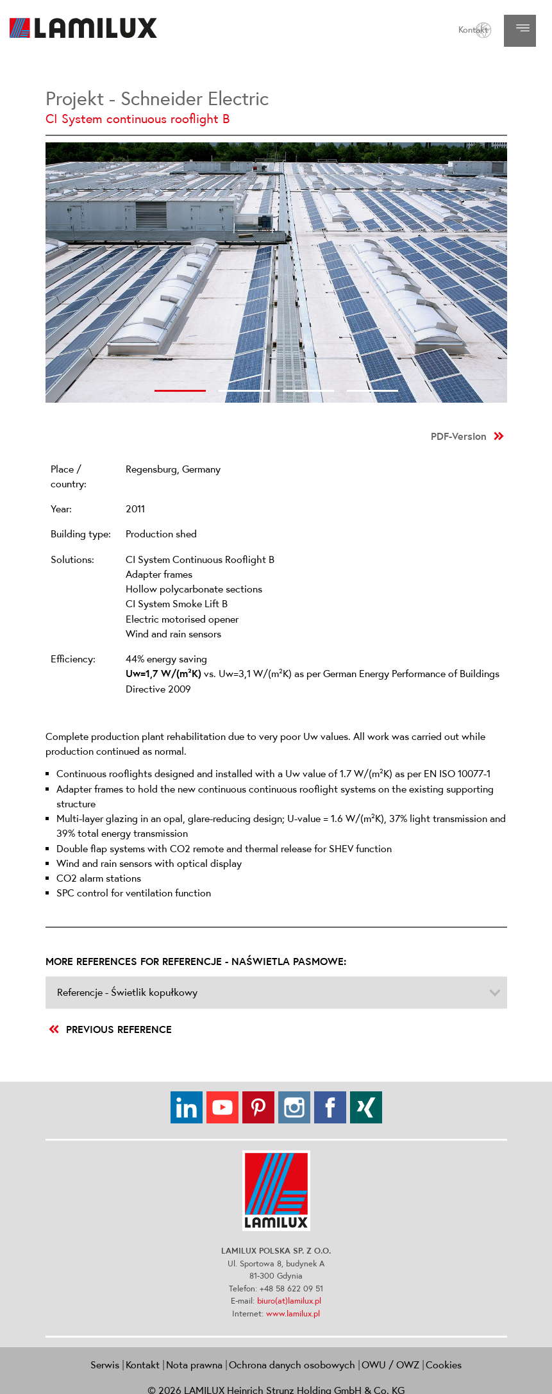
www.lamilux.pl (293, 1313)
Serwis (104, 1364)
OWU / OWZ (390, 1364)
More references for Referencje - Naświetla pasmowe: (196, 961)
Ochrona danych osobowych (292, 1364)
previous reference (110, 1029)
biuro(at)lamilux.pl (289, 1300)
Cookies (444, 1364)
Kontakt (473, 29)
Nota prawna (194, 1364)
